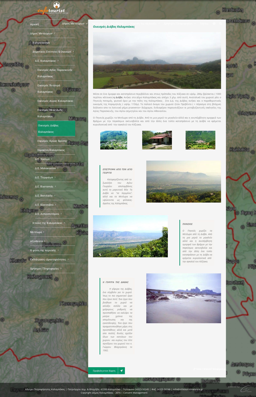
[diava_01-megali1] (113, 132)
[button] (220, 23)
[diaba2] (200, 132)
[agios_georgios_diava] (157, 132)
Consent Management (135, 392)
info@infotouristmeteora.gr (188, 389)
